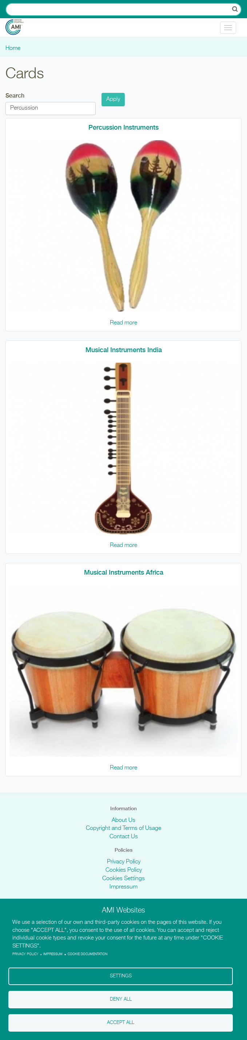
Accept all (120, 1022)
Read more (123, 323)
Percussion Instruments (123, 127)
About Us (123, 820)
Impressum (123, 887)
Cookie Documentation (87, 954)
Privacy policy (25, 954)
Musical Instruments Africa (123, 572)
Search (14, 95)
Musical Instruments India (123, 350)
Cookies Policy (123, 870)
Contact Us (123, 837)
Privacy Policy (123, 862)
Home (12, 48)
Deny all (121, 999)
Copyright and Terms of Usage (123, 828)
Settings (121, 976)
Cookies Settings (123, 879)
